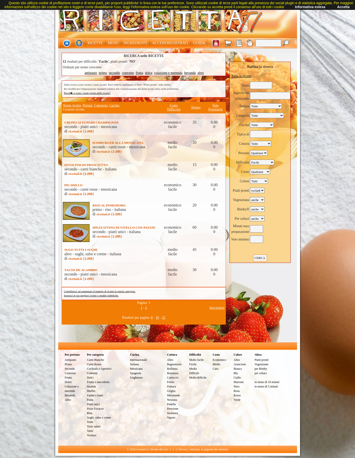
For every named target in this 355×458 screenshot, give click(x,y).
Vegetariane (262, 364)
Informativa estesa (310, 7)
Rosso (237, 395)
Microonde (173, 395)
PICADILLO (73, 185)
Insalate (91, 386)
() (81, 131)
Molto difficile (198, 377)
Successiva (216, 308)
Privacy (183, 449)
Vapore (171, 417)
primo (103, 73)
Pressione (172, 408)
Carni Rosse (94, 364)
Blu (236, 373)
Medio (216, 364)
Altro (68, 400)
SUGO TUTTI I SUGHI (80, 250)
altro (200, 73)
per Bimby (261, 368)
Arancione (240, 364)
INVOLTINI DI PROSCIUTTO (86, 165)
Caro (215, 368)
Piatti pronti (262, 360)
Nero (237, 386)
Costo (174, 105)
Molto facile (196, 360)
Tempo (196, 107)
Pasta (90, 400)
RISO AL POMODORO (108, 205)
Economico (219, 360)
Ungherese (136, 377)
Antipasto (70, 360)
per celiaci (261, 373)
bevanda (190, 73)
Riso (89, 413)
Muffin (91, 391)
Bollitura (172, 368)
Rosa (237, 391)
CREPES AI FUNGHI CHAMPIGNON (91, 122)
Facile (192, 364)
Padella (171, 404)
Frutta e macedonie (98, 382)
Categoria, (101, 105)
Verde (237, 400)
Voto (215, 105)
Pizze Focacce (95, 408)
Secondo (70, 368)
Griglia (171, 391)
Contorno (70, 373)
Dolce (68, 382)
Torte (90, 422)
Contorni (92, 373)
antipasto (91, 73)
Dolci (90, 377)
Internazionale (138, 360)
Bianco (238, 368)
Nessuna (172, 400)
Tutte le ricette (241, 76)
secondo (114, 73)
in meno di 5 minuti (266, 386)
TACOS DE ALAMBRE (80, 270)
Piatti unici (93, 404)
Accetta (343, 7)
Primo (68, 364)
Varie (90, 431)
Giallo (237, 377)
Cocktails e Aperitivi (99, 368)
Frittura (171, 386)
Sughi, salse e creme (99, 417)
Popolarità (215, 109)
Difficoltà (173, 109)
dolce (148, 73)
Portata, (88, 105)
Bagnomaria (174, 364)
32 (163, 317)
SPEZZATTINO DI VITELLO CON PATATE (124, 227)
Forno (170, 382)
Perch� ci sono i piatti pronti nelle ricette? (87, 93)
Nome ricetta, (72, 105)
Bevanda (70, 395)
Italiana (134, 364)
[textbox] (268, 43)
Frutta (68, 377)
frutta (139, 73)
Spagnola (135, 373)
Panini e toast (95, 395)
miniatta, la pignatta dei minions (209, 449)
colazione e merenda (168, 73)
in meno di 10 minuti (267, 382)
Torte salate (94, 426)
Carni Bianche (95, 360)
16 (157, 317)
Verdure (91, 435)
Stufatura (172, 413)
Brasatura (172, 373)
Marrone (239, 382)
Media (193, 368)
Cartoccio (173, 377)
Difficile (194, 373)
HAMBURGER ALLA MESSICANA (117, 143)
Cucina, (114, 105)
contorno (128, 73)
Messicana (136, 368)
